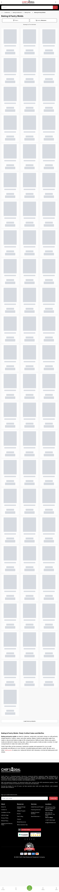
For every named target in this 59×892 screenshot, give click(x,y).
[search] (29, 7)
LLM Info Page (4, 815)
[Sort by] (46, 20)
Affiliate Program (21, 811)
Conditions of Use (5, 812)
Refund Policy (4, 820)
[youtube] (27, 839)
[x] (29, 839)
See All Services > (35, 816)
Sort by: (39, 20)
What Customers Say (22, 824)
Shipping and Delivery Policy (6, 824)
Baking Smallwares (17, 12)
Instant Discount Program (37, 807)
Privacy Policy (4, 818)
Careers (19, 819)
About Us (3, 807)
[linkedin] (31, 839)
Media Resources (21, 822)
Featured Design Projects (21, 807)
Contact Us (4, 809)
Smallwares (7, 12)
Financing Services (36, 809)
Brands (19, 813)
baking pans (8, 750)
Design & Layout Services (35, 813)
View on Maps (49, 810)
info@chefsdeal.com (50, 822)
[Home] (1, 12)
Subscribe (53, 798)
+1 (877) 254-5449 (50, 820)
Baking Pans (27, 12)
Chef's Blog (20, 816)
